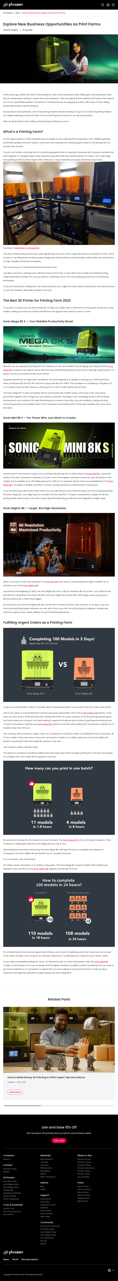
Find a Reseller (83, 1177)
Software (44, 1208)
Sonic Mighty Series (11, 1184)
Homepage (8, 13)
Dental (43, 1174)
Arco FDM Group (46, 1238)
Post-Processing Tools (12, 1211)
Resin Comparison (48, 1177)
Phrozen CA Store (84, 1162)
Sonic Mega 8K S (45, 724)
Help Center (45, 1217)
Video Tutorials (46, 1214)
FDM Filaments (46, 1168)
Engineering (45, 1171)
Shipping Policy (84, 1198)
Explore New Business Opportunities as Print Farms (44, 13)
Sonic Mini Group (47, 1229)
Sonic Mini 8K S (94, 473)
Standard (44, 1165)
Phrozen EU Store (84, 1165)
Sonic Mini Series (10, 1181)
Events (43, 1189)
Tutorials (11, 1082)
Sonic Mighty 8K (30, 585)
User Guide (44, 1202)
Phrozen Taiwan (84, 1171)
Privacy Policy (83, 1186)
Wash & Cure (8, 1209)
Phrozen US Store (84, 1159)
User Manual (45, 1199)
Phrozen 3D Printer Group (50, 1226)
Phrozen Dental (30, 1259)
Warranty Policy (84, 1195)
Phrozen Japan (84, 1174)
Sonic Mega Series (10, 1187)
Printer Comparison (11, 1199)
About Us (6, 1159)
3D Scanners (8, 1214)
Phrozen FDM (8, 1190)
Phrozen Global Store (86, 1168)
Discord (43, 1241)
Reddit (43, 1244)
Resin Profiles (45, 1211)
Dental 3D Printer (9, 1196)
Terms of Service (84, 1189)
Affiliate (6, 1172)
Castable (44, 1162)
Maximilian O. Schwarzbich (27, 248)
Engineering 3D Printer (11, 1193)
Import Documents (48, 1205)
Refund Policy (83, 1192)
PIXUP (15, 1259)
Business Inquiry (10, 1169)
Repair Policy (83, 1201)
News (6, 1259)
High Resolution (46, 1159)
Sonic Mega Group (48, 1235)
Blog (17, 13)
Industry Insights (10, 30)
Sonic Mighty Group (48, 1232)
